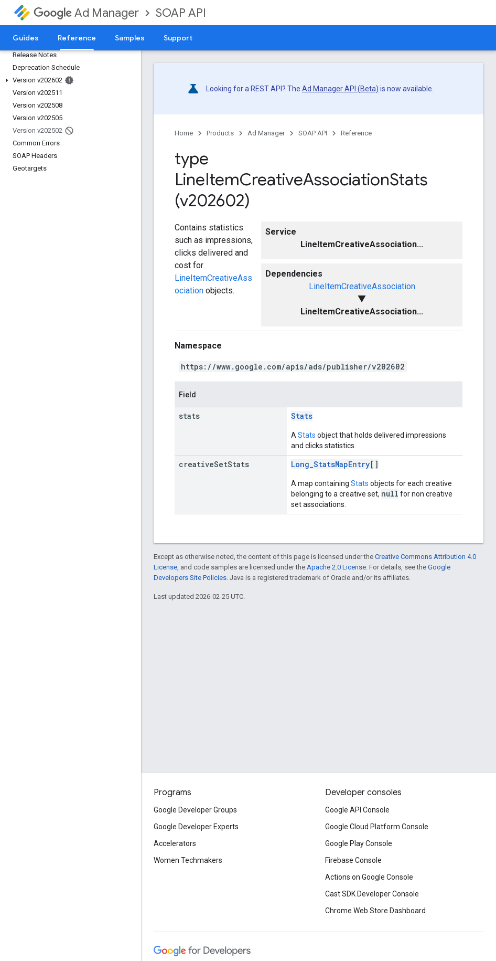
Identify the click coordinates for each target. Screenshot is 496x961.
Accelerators (175, 843)
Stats (301, 416)
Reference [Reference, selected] (77, 38)
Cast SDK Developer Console (372, 894)
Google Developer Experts (196, 826)
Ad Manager (86, 13)
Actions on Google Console (369, 877)
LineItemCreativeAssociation (362, 286)
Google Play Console (358, 843)
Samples (130, 38)
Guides (26, 38)
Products (220, 133)
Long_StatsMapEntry (330, 464)
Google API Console (357, 810)
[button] (68, 80)
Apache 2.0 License (336, 567)
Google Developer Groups (195, 810)
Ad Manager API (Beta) (340, 89)
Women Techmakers (188, 860)
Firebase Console (353, 860)
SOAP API (181, 13)
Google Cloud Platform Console (376, 826)
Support (178, 38)
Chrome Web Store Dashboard (375, 910)
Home (184, 133)
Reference (356, 133)
